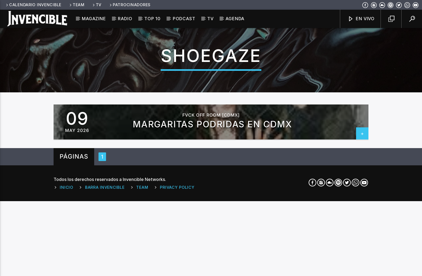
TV (96, 4)
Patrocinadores (129, 4)
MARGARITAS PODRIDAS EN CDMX (212, 217)
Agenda (235, 18)
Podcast (184, 18)
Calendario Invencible (33, 4)
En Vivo (361, 19)
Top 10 (152, 18)
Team (77, 4)
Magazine (94, 18)
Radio (125, 18)
